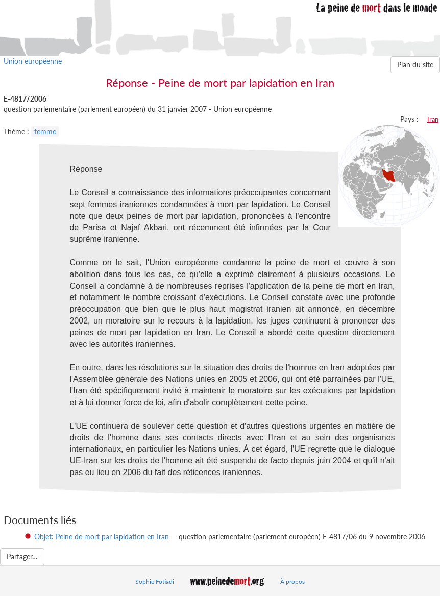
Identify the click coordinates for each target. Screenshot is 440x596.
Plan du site (415, 64)
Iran (432, 119)
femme (45, 131)
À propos (292, 581)
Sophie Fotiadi (154, 581)
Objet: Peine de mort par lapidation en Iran (101, 536)
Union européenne (33, 61)
